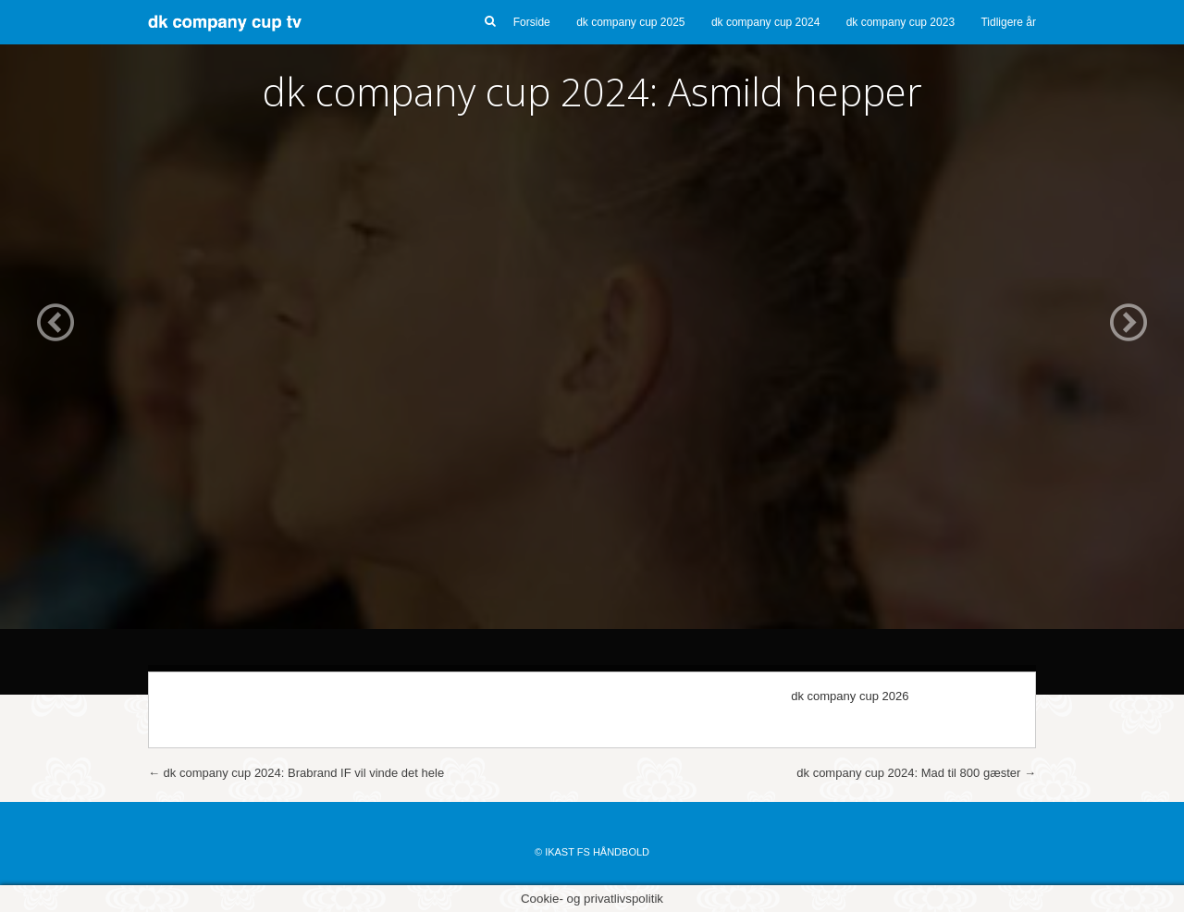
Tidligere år (1008, 22)
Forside (531, 22)
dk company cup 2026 (849, 696)
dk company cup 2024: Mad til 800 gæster (916, 773)
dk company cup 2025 (630, 22)
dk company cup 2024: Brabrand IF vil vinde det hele (296, 773)
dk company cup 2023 (900, 22)
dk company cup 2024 (765, 22)
